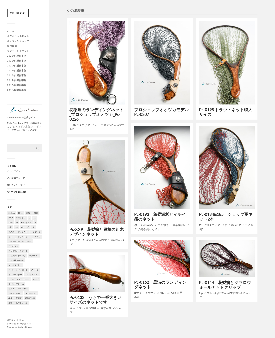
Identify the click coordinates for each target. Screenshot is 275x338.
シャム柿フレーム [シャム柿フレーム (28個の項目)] (16, 260)
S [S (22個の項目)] (35, 222)
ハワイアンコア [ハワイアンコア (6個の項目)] (32, 274)
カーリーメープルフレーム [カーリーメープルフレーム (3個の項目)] (20, 241)
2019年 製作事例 (16, 70)
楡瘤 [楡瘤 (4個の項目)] (10, 298)
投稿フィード (18, 178)
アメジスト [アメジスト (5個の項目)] (22, 232)
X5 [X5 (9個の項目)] (28, 227)
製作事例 (12, 46)
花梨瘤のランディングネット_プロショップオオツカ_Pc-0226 (96, 114)
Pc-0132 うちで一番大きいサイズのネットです (95, 300)
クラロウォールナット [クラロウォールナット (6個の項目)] (18, 251)
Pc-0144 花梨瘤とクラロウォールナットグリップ (225, 285)
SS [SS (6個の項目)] (16, 227)
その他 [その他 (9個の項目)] (11, 232)
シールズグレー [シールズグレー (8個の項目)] (15, 265)
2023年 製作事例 (16, 55)
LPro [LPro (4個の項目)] (10, 222)
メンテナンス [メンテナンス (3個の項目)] (31, 293)
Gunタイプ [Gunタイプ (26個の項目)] (20, 218)
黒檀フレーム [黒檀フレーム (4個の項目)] (21, 303)
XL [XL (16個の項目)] (34, 227)
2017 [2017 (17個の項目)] (28, 213)
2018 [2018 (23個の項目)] (36, 213)
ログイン (15, 171)
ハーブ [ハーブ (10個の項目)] (36, 279)
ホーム (10, 31)
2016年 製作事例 (16, 85)
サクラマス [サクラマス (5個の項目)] (34, 255)
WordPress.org (18, 191)
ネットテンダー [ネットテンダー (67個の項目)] (15, 274)
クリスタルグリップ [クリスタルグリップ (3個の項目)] (17, 255)
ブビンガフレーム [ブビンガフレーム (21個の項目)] (16, 284)
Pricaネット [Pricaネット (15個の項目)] (26, 222)
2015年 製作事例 (16, 90)
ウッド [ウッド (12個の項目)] (11, 236)
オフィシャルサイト (18, 36)
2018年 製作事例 (16, 75)
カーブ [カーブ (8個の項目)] (38, 236)
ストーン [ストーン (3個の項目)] (35, 270)
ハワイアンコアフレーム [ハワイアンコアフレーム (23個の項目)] (19, 279)
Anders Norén (25, 327)
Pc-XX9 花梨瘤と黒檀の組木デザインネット (96, 231)
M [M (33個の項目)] (17, 222)
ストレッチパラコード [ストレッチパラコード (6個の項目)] (18, 270)
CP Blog (18, 13)
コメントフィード (20, 185)
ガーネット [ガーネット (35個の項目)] (13, 246)
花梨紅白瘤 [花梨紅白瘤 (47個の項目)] (30, 298)
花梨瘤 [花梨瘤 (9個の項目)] (19, 298)
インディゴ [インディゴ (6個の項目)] (36, 232)
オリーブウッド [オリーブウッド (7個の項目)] (24, 236)
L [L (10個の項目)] (29, 218)
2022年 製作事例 (16, 60)
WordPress (25, 323)
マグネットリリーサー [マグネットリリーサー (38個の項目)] (18, 289)
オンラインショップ (18, 41)
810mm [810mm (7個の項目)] (11, 213)
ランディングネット (18, 50)
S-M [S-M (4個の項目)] (10, 227)
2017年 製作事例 (16, 80)
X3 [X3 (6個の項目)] (22, 227)
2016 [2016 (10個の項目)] (20, 213)
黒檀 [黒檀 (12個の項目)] (10, 303)
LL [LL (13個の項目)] (34, 218)
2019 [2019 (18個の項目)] (10, 218)
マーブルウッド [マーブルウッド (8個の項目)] (15, 293)
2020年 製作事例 (16, 65)
